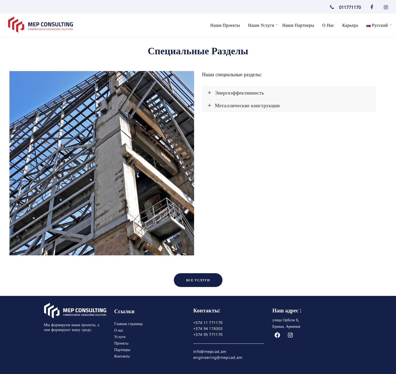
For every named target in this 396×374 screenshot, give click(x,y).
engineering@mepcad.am (217, 357)
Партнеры (122, 349)
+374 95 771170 (207, 334)
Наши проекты (225, 25)
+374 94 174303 (207, 328)
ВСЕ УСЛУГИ (198, 280)
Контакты (122, 356)
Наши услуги (261, 25)
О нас (328, 25)
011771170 (344, 7)
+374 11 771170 (207, 322)
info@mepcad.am (209, 351)
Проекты (121, 343)
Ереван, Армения (286, 326)
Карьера (350, 25)
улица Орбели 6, (285, 319)
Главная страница (128, 323)
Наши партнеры (298, 25)
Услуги (120, 336)
